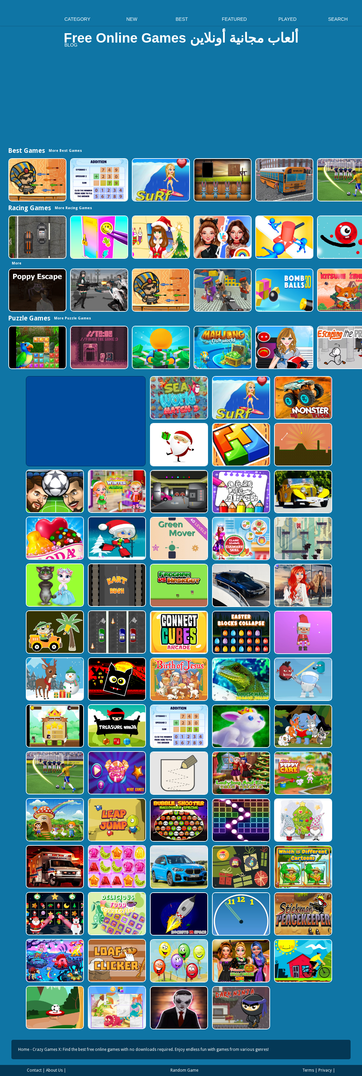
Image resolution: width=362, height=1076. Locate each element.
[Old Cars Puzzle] (302, 491)
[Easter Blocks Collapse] (240, 632)
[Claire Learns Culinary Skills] (240, 538)
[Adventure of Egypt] (36, 179)
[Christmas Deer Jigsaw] (54, 679)
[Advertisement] (181, 99)
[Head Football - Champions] (54, 491)
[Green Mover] (178, 538)
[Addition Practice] (98, 179)
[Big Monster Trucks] (302, 397)
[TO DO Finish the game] (98, 347)
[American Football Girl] (283, 347)
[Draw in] (178, 773)
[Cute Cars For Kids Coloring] (54, 632)
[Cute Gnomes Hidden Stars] (302, 820)
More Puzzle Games (72, 318)
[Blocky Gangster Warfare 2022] (222, 290)
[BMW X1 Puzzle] (178, 867)
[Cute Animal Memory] (302, 726)
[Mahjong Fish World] (222, 347)
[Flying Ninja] (54, 726)
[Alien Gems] (302, 679)
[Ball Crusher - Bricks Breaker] (240, 820)
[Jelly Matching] (116, 866)
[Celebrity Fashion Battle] (222, 237)
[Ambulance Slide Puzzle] (54, 866)
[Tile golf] (302, 444)
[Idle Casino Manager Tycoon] (160, 347)
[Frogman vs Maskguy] (178, 585)
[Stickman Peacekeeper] (302, 914)
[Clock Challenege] (240, 914)
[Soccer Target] (54, 1007)
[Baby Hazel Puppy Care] (302, 773)
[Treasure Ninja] (116, 726)
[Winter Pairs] (54, 913)
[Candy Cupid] (54, 538)
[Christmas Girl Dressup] (160, 237)
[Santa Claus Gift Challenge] (178, 444)
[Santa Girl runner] (116, 538)
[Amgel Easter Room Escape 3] (222, 179)
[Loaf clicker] (116, 960)
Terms (308, 1070)
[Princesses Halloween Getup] (240, 960)
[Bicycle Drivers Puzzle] (302, 960)
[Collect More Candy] (116, 772)
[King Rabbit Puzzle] (240, 726)
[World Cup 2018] (54, 772)
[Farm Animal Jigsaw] (54, 819)
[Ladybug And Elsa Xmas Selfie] (240, 773)
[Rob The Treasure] (178, 491)
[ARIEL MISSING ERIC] (302, 585)
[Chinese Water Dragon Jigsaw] (240, 679)
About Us (54, 1070)
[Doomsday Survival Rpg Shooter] (98, 290)
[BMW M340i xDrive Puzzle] (240, 585)
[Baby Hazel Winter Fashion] (116, 491)
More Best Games (65, 150)
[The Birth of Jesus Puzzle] (178, 679)
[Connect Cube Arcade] (178, 632)
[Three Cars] (116, 632)
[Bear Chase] (302, 538)
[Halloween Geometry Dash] (116, 679)
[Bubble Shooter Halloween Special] (178, 820)
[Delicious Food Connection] (116, 913)
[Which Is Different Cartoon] (302, 867)
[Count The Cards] (240, 867)
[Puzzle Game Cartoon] (116, 1007)
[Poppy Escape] (36, 290)
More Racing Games (73, 208)
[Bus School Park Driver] (283, 179)
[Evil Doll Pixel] (178, 1007)
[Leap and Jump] (116, 819)
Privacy (325, 1070)
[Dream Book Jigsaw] (54, 960)
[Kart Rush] (116, 585)
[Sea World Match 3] (178, 397)
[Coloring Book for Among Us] (240, 491)
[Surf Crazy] (160, 179)
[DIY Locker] (98, 237)
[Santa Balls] (302, 632)
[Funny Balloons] (178, 960)
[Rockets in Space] (178, 914)
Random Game (184, 1070)
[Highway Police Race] (36, 237)
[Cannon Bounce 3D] (283, 290)
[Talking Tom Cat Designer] (54, 585)
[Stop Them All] (283, 237)
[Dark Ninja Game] (240, 1007)
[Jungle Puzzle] (36, 347)
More (16, 263)
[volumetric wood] (240, 444)
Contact (34, 1070)
